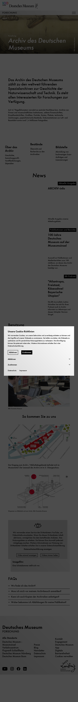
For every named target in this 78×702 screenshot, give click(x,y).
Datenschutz (12, 370)
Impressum (23, 370)
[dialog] (39, 351)
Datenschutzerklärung (15, 346)
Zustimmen (26, 352)
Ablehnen (13, 352)
